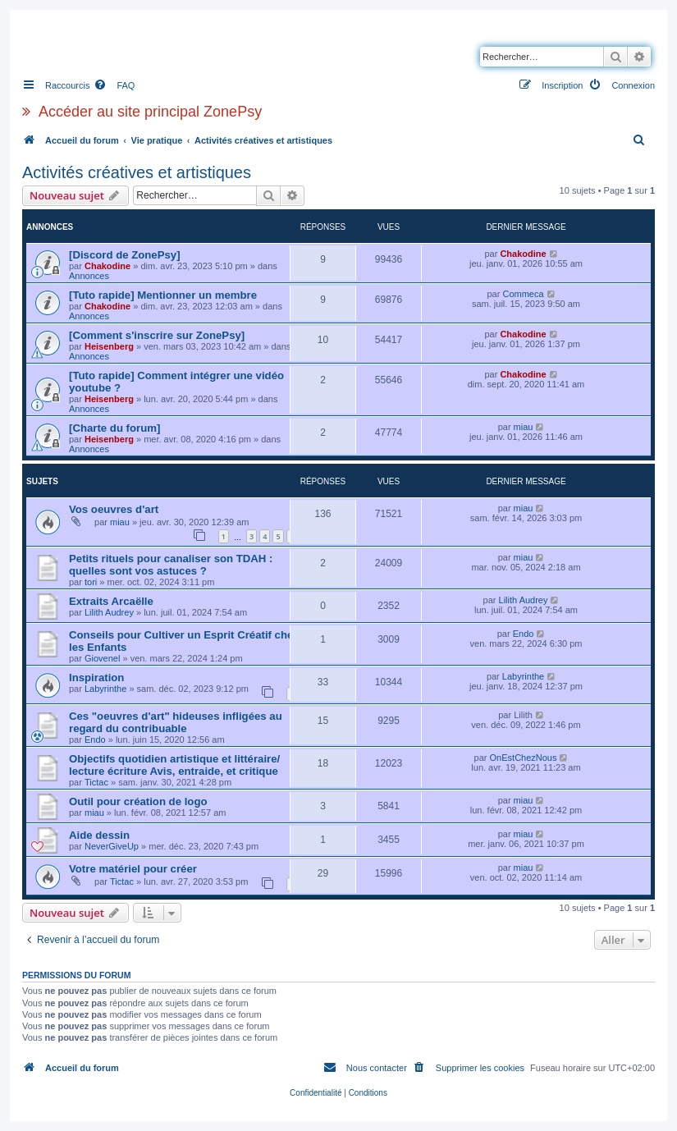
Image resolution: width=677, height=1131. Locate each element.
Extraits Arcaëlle (111, 601)
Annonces (89, 276)
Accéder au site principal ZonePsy (150, 111)
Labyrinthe (105, 689)
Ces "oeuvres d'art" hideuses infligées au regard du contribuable (175, 722)
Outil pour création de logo (138, 801)
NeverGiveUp (112, 846)
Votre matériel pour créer (133, 869)
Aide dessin (99, 835)
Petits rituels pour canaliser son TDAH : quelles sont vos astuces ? (170, 564)
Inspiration (96, 677)
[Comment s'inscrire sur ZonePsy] (157, 335)
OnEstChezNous (523, 757)
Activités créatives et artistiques (136, 172)
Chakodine (107, 266)
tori (91, 582)
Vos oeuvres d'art (113, 509)
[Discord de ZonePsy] (125, 255)
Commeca (522, 294)
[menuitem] (114, 85)
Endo (523, 634)
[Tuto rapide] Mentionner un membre (163, 295)
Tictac (96, 782)
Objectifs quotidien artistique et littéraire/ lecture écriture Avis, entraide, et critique (174, 765)
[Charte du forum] (114, 428)
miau (523, 427)
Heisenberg (109, 346)
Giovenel (102, 658)
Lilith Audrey (109, 612)
